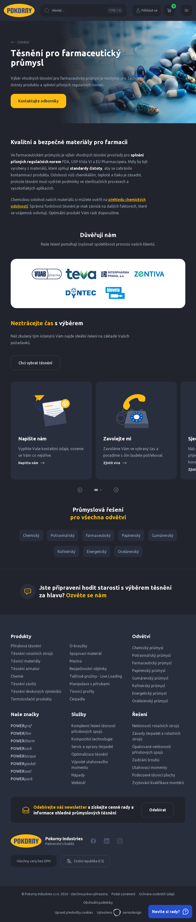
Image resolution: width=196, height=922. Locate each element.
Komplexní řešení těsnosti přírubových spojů (93, 729)
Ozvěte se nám (86, 595)
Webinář (78, 783)
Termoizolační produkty (31, 699)
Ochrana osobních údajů (157, 894)
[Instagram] (120, 841)
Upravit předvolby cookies (74, 912)
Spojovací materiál (86, 653)
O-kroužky (78, 646)
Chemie (17, 676)
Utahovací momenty (149, 767)
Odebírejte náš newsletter (60, 807)
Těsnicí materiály (25, 661)
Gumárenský (162, 535)
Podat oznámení (123, 894)
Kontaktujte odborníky (38, 101)
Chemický (31, 535)
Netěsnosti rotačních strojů (155, 726)
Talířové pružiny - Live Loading (96, 676)
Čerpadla (77, 699)
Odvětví (20, 42)
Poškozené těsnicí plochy (153, 775)
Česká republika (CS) (85, 861)
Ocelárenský (128, 551)
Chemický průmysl (147, 648)
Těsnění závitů (23, 684)
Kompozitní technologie (91, 739)
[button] (96, 490)
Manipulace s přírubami (90, 684)
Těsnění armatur (25, 668)
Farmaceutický (98, 535)
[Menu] (186, 10)
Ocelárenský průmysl (150, 701)
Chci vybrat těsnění (35, 363)
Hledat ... (83, 10)
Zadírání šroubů (145, 760)
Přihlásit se (147, 10)
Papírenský (131, 535)
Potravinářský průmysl (151, 655)
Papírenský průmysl (148, 670)
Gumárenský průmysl (150, 678)
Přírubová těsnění (26, 646)
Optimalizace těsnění (89, 754)
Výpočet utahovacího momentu (89, 765)
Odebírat (157, 810)
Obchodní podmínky (98, 902)
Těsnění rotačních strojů (32, 653)
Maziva (76, 661)
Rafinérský (66, 551)
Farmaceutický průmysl (152, 663)
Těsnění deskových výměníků (36, 691)
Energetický (97, 551)
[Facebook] (93, 841)
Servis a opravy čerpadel (92, 746)
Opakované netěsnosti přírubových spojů (151, 749)
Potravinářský (63, 535)
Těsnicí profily (82, 691)
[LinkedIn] (106, 841)
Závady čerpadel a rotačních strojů (156, 736)
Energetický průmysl (149, 693)
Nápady (78, 775)
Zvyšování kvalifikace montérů (158, 783)
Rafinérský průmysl (148, 686)
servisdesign (127, 912)
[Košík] (169, 10)
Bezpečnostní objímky (88, 668)
